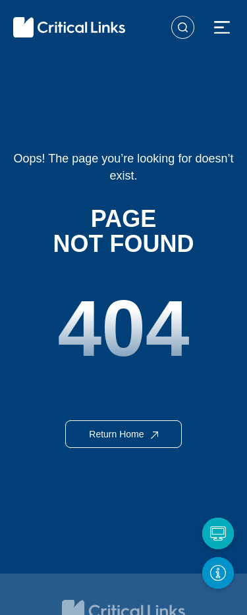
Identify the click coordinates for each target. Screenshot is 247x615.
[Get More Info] (218, 573)
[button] (222, 28)
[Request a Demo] (218, 533)
